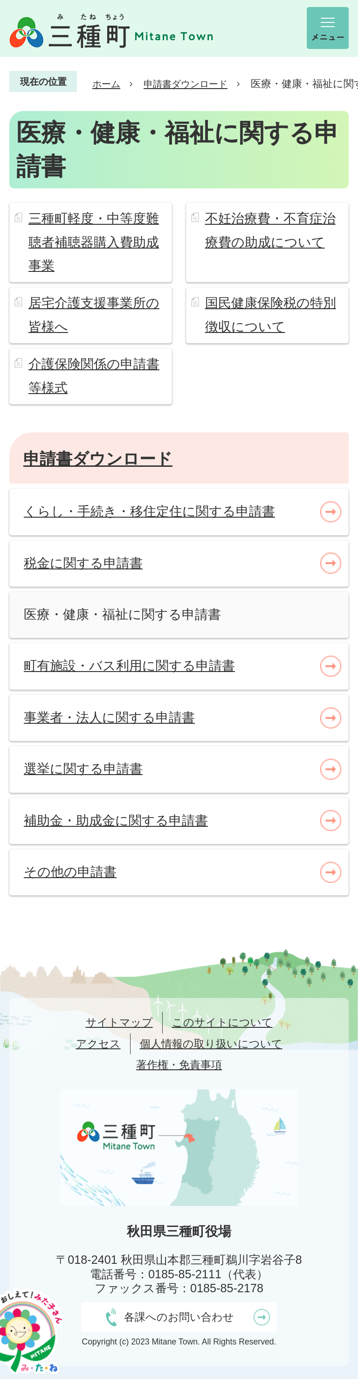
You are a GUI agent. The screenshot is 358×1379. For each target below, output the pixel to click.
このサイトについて (222, 1022)
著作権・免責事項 (179, 1065)
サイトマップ (119, 1022)
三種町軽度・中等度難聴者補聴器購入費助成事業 (93, 242)
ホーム (106, 84)
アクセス (98, 1044)
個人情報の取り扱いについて (211, 1044)
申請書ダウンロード (185, 84)
